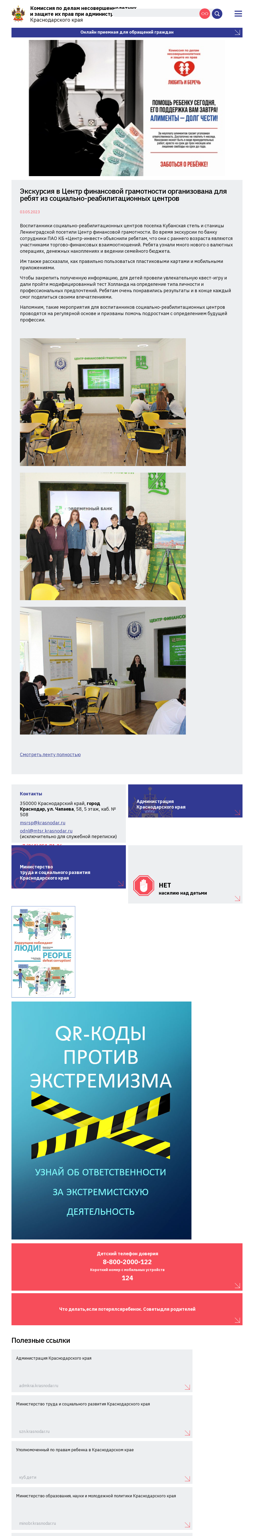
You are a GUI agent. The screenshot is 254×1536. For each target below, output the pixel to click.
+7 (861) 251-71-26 (218, 1494)
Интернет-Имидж (229, 1517)
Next (233, 108)
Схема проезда (230, 1502)
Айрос (238, 1522)
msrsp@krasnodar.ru (42, 588)
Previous (20, 108)
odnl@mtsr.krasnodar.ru (46, 596)
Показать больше (127, 1452)
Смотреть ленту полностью (50, 520)
